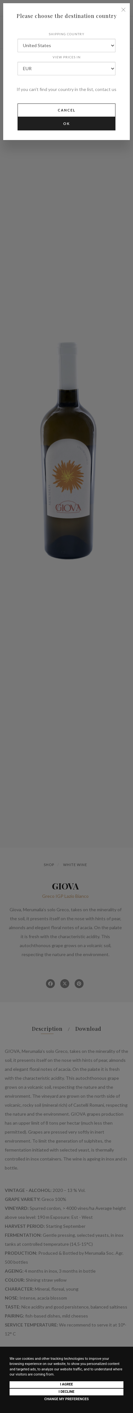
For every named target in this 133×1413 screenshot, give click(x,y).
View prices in (67, 57)
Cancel (67, 110)
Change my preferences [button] (66, 1399)
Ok (66, 123)
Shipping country (67, 34)
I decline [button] (67, 1392)
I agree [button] (66, 1384)
